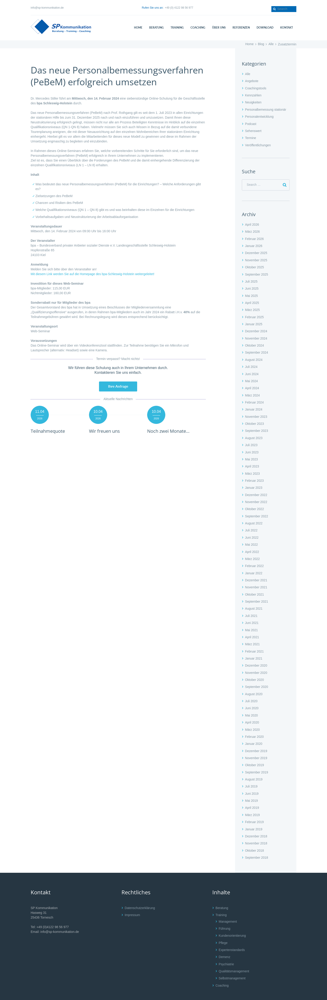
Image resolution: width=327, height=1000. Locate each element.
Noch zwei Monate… (169, 431)
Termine (250, 137)
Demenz (224, 943)
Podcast (251, 123)
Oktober (254, 265)
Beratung (222, 895)
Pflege (223, 930)
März (252, 230)
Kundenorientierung (232, 922)
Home (249, 44)
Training (221, 902)
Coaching (222, 971)
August (254, 356)
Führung (224, 915)
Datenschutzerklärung (140, 895)
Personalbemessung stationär (266, 109)
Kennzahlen (253, 95)
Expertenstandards (232, 936)
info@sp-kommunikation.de (47, 7)
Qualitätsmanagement (234, 957)
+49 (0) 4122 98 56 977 (179, 7)
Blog (261, 44)
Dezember (256, 251)
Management (228, 908)
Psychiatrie (226, 950)
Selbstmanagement (232, 964)
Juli (251, 279)
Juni (252, 286)
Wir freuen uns (105, 431)
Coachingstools (256, 88)
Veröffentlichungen (258, 144)
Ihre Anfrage (118, 386)
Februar (254, 237)
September (257, 272)
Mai (251, 293)
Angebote (252, 81)
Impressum (132, 902)
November (256, 258)
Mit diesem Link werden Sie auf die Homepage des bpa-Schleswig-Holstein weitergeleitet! (94, 274)
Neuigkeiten (253, 102)
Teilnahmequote (49, 431)
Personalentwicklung (259, 116)
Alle (271, 44)
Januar (254, 244)
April (252, 223)
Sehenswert (253, 130)
